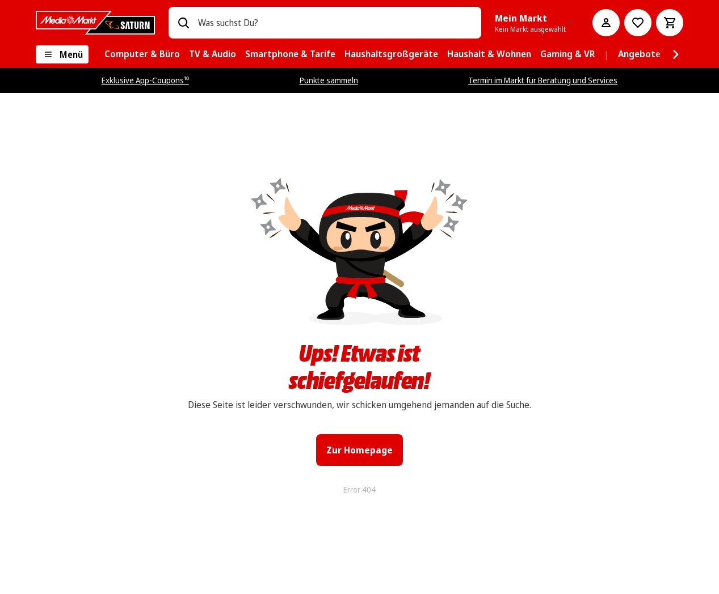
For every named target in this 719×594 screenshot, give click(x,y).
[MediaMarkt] (95, 23)
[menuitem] (142, 54)
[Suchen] (183, 22)
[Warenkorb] (669, 22)
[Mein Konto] (606, 22)
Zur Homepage (359, 450)
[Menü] (62, 54)
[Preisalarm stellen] (637, 22)
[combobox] (335, 23)
